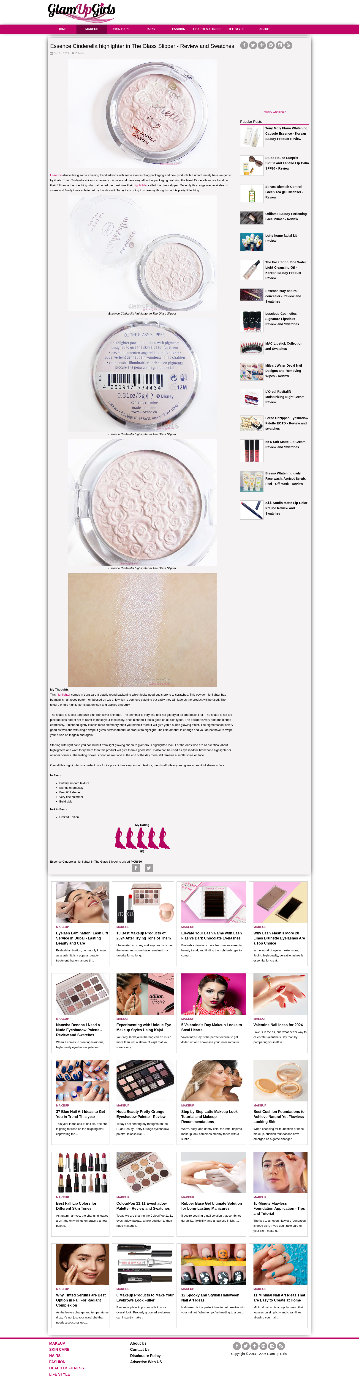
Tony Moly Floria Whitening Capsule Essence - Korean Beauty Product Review (286, 133)
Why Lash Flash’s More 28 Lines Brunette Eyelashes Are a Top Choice (279, 938)
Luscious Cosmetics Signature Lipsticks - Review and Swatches (282, 319)
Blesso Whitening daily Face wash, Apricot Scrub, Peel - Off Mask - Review (285, 478)
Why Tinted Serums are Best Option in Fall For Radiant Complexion (81, 1300)
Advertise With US (146, 1362)
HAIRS (150, 29)
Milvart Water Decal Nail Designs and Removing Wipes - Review (283, 371)
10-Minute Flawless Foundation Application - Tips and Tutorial (279, 1208)
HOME (62, 29)
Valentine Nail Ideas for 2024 (278, 1025)
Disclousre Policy (145, 1356)
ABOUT (264, 29)
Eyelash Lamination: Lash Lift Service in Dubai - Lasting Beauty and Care (82, 938)
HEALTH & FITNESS (207, 29)
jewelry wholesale (274, 112)
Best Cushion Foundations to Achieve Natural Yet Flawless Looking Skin (279, 1117)
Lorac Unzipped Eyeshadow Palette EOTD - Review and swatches (286, 423)
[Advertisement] (227, 11)
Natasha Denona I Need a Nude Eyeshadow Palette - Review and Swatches (79, 1030)
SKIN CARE (121, 29)
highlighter (140, 185)
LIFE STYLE (236, 29)
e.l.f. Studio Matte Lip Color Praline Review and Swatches (286, 508)
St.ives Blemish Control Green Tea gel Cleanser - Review (284, 192)
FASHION (178, 29)
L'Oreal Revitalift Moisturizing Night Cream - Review (286, 397)
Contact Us (140, 1350)
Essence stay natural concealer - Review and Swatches (283, 296)
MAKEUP (91, 29)
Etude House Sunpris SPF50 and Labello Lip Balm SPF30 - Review (287, 163)
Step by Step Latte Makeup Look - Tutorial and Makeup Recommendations (210, 1117)
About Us (138, 1343)
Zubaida (79, 53)
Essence (56, 175)
